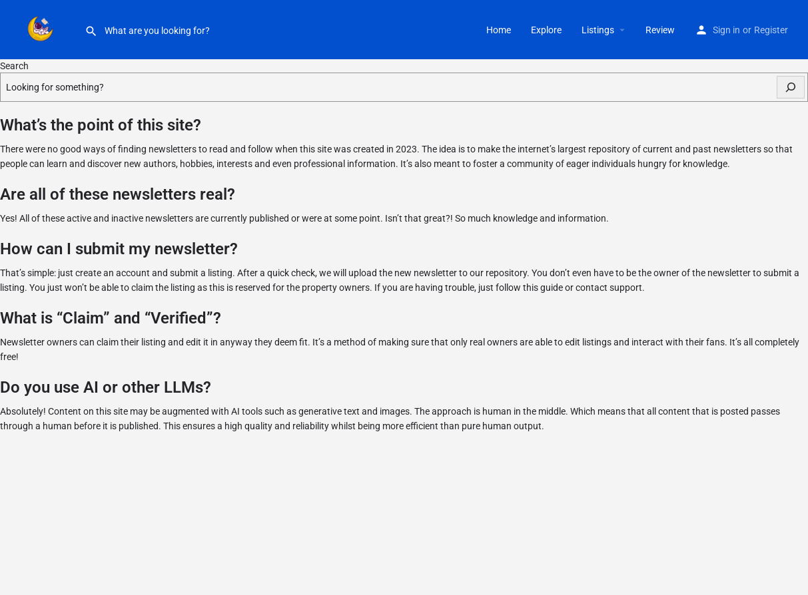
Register (771, 30)
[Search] (791, 87)
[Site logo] (42, 28)
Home (498, 30)
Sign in (726, 30)
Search (14, 66)
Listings (598, 30)
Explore (546, 30)
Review (660, 30)
